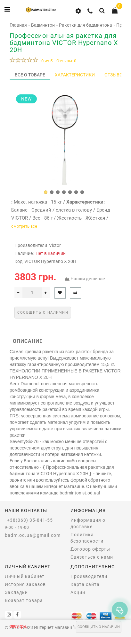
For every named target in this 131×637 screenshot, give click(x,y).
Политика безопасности (86, 538)
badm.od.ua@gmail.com (33, 535)
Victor (55, 245)
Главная (18, 25)
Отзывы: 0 (66, 60)
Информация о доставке (87, 523)
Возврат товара (24, 600)
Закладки (16, 592)
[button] (45, 192)
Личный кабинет (25, 576)
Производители (88, 576)
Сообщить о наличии (99, 627)
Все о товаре (30, 74)
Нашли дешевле (87, 278)
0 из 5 (46, 60)
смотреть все (24, 226)
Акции (77, 592)
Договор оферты (90, 549)
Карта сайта (85, 584)
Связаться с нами (91, 557)
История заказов (25, 584)
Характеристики (75, 74)
